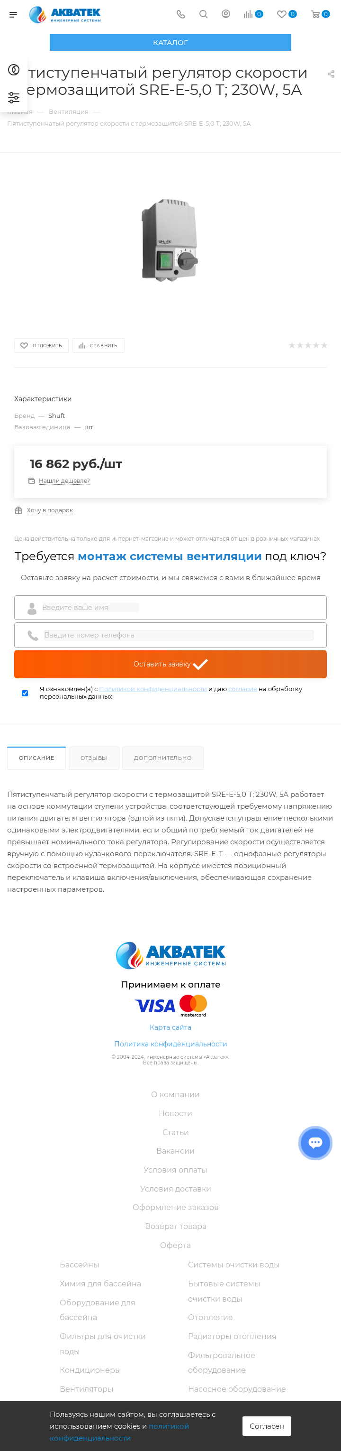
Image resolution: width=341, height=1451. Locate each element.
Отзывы (94, 758)
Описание (36, 758)
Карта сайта (170, 1027)
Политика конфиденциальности (170, 1044)
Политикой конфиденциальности (153, 689)
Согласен (267, 1426)
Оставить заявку (171, 664)
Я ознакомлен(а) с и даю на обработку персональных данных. (171, 692)
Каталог (170, 42)
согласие (242, 689)
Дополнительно (162, 758)
